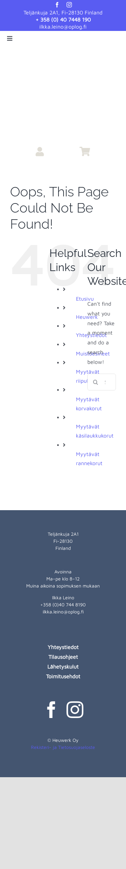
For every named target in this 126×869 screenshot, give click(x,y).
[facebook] (57, 4)
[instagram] (69, 4)
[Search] (95, 382)
